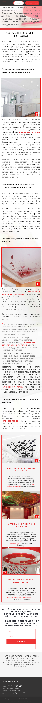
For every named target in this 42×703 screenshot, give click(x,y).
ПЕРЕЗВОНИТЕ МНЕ (32, 3)
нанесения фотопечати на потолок (18, 343)
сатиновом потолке (12, 387)
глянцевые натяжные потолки (20, 292)
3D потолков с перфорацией (20, 543)
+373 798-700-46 (9, 421)
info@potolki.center (12, 688)
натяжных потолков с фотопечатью (19, 598)
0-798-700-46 (18, 3)
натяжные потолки (29, 132)
